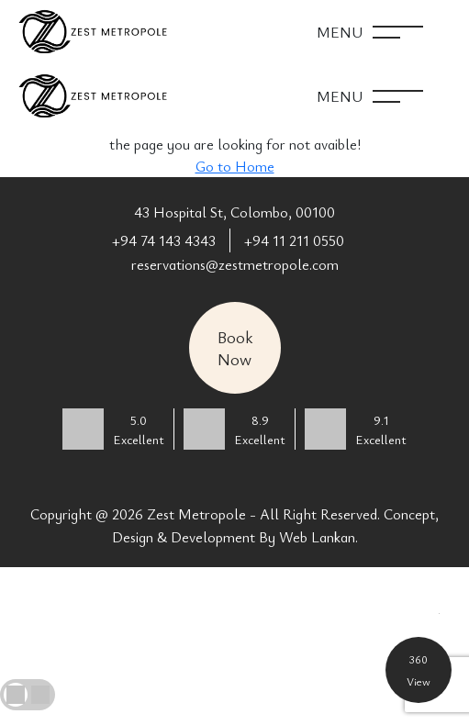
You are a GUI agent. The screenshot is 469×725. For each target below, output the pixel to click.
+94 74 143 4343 (164, 240)
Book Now (235, 348)
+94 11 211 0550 (294, 240)
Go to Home (234, 166)
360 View (418, 670)
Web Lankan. (318, 537)
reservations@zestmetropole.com (235, 264)
